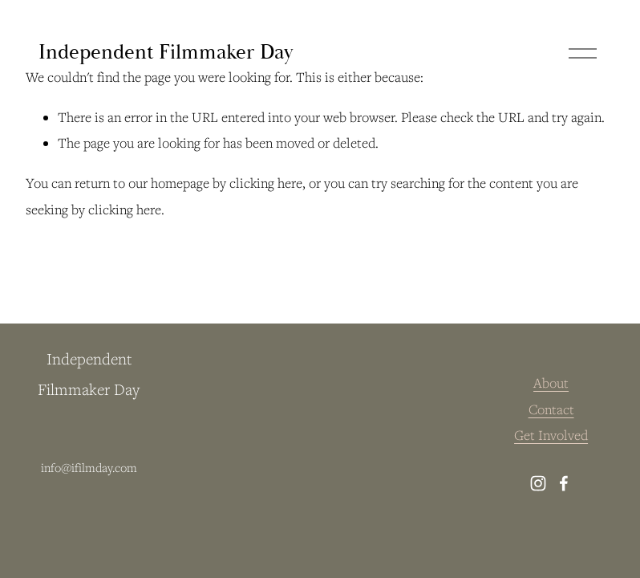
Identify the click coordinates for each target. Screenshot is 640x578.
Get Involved (551, 435)
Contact (551, 409)
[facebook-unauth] (564, 483)
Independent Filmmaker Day (165, 52)
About (551, 383)
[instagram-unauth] (538, 483)
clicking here (265, 183)
